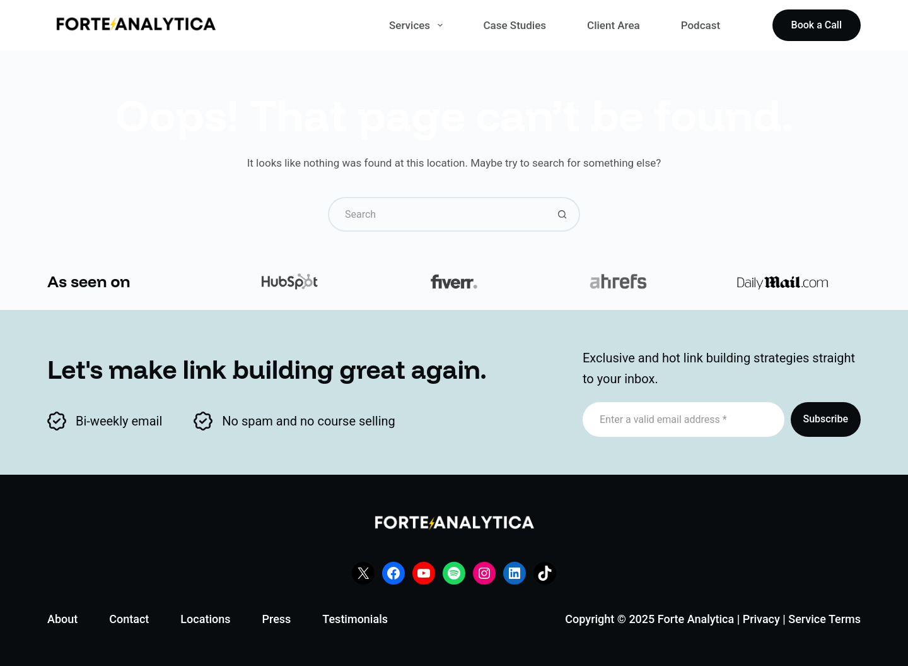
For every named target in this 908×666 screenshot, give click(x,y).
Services (418, 25)
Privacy (761, 619)
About (62, 619)
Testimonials (355, 619)
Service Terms (824, 619)
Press (276, 619)
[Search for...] (436, 214)
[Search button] (562, 214)
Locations (205, 619)
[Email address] (683, 419)
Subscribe (825, 419)
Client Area (613, 25)
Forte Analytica (696, 619)
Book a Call (816, 25)
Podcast (700, 25)
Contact (129, 619)
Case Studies (515, 25)
